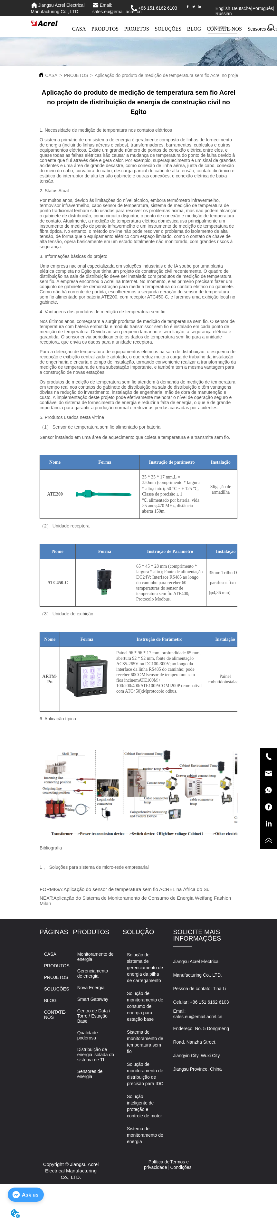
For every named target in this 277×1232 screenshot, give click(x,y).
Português (263, 8)
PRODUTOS (105, 29)
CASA (79, 29)
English (222, 8)
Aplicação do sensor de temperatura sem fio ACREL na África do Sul (136, 889)
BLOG (194, 29)
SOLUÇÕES (168, 29)
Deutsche (241, 8)
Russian (223, 13)
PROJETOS (136, 29)
